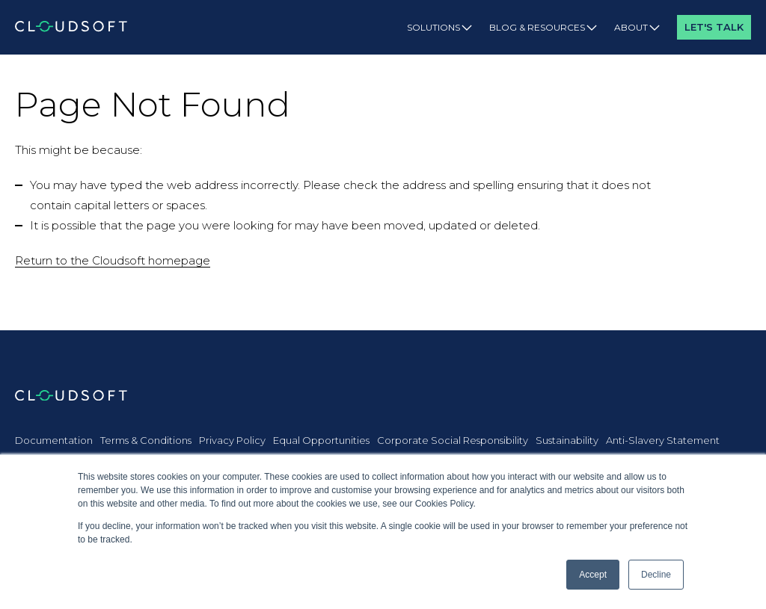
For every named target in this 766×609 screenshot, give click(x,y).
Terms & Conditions (146, 440)
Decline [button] (656, 574)
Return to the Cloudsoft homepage (112, 260)
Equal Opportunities (321, 440)
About (637, 27)
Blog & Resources (543, 27)
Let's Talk (714, 27)
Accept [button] (593, 574)
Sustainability (567, 440)
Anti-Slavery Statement (663, 440)
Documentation (54, 440)
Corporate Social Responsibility (452, 440)
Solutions (439, 27)
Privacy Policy (232, 440)
